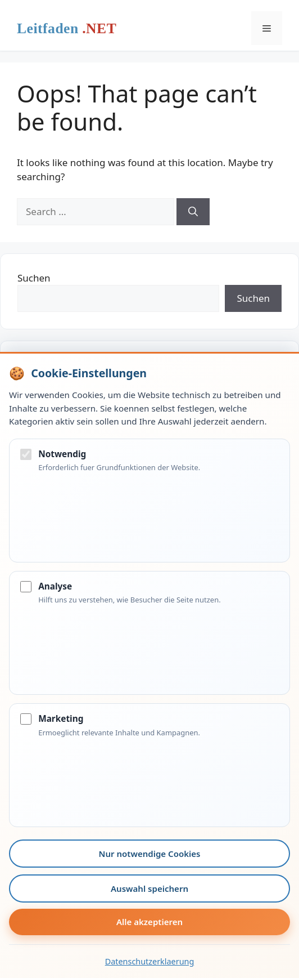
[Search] (193, 211)
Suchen (34, 277)
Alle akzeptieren (149, 921)
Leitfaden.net (66, 31)
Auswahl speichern (149, 888)
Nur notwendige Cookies (150, 853)
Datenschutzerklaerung (149, 961)
